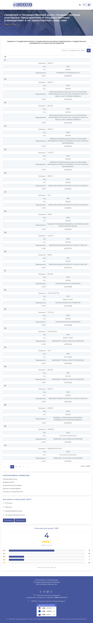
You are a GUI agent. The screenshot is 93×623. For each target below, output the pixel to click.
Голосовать (8, 520)
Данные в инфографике (12, 488)
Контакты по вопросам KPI (13, 492)
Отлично (8, 503)
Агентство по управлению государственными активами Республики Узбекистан (46, 582)
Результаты (20, 520)
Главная (7, 24)
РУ (84, 5)
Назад (14, 24)
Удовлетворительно (13, 511)
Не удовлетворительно (15, 515)
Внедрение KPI (8, 482)
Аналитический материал (12, 485)
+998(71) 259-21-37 (60, 597)
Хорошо (8, 507)
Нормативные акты (10, 479)
